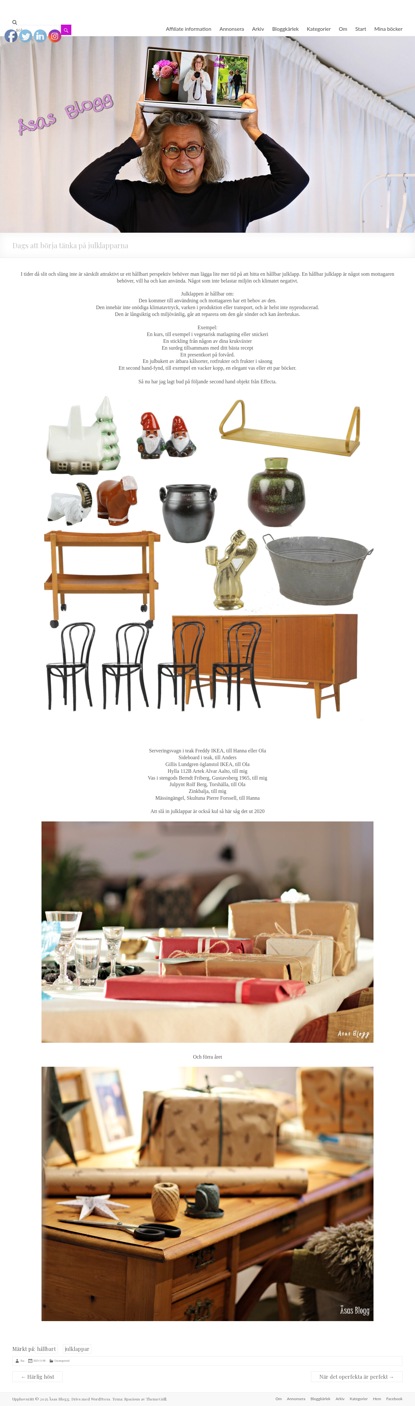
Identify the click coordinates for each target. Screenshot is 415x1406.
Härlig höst (37, 1376)
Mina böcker (388, 29)
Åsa (22, 1360)
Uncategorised (61, 1360)
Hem (377, 1398)
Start (360, 29)
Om (343, 29)
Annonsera (231, 29)
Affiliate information (188, 29)
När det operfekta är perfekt (356, 1376)
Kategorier (319, 29)
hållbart (46, 1348)
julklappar (77, 1348)
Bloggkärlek (285, 29)
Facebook (394, 1398)
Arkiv (258, 29)
